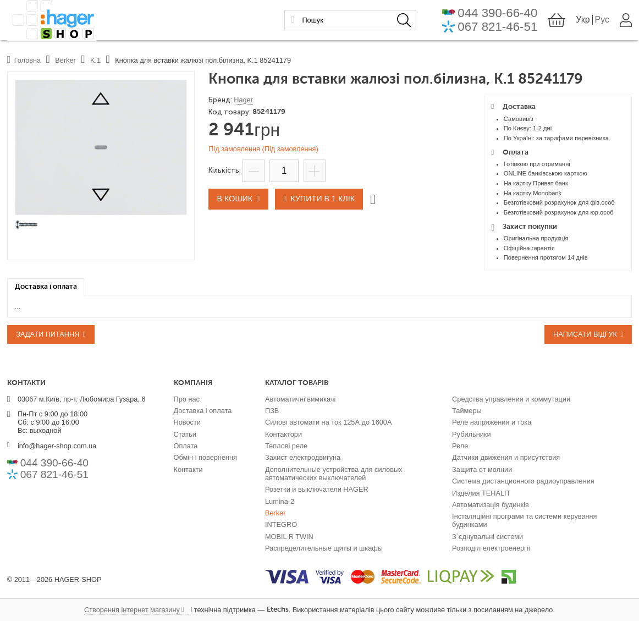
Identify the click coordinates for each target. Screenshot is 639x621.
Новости (187, 422)
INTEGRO (281, 524)
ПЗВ (272, 410)
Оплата (186, 446)
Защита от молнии (482, 469)
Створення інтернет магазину (132, 610)
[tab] (46, 286)
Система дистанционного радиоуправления (523, 481)
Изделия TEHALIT (481, 493)
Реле (460, 446)
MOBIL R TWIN (289, 536)
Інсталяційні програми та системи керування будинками (524, 520)
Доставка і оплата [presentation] (46, 286)
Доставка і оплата (203, 410)
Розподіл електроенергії (491, 548)
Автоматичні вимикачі (300, 399)
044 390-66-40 (497, 14)
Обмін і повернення (205, 457)
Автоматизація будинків (490, 505)
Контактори (283, 434)
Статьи (185, 434)
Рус (601, 20)
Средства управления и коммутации (511, 399)
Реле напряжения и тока (491, 422)
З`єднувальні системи (487, 536)
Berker (275, 513)
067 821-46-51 (497, 28)
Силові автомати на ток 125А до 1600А (328, 422)
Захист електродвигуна (302, 457)
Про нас (187, 399)
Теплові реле (286, 446)
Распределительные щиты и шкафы (324, 548)
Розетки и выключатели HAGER (316, 489)
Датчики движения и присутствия (506, 457)
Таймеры (467, 410)
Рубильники (471, 434)
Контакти (188, 469)
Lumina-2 (279, 501)
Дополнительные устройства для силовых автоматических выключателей (334, 473)
